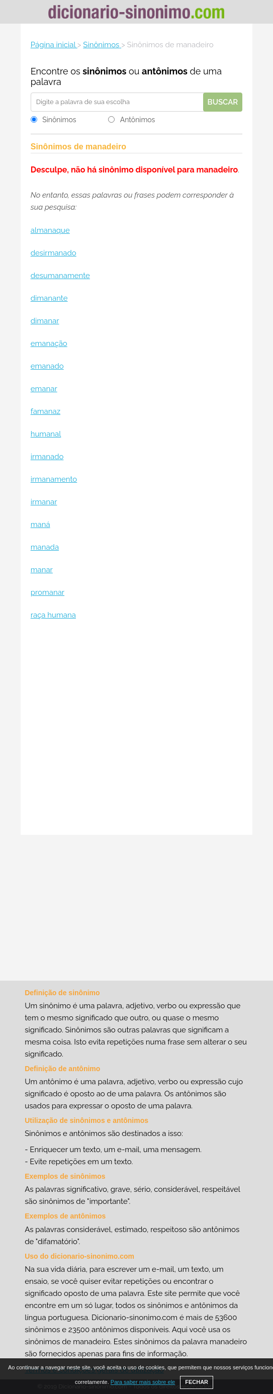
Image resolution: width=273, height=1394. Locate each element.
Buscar (223, 102)
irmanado (47, 456)
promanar (47, 592)
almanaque (50, 230)
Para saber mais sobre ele (143, 1382)
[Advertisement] (137, 729)
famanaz (45, 411)
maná (40, 524)
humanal (46, 434)
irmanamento (54, 479)
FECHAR (196, 1382)
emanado (47, 366)
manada (45, 547)
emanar (44, 388)
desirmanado (53, 252)
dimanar (45, 320)
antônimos (165, 71)
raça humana (53, 615)
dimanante (49, 298)
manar (42, 569)
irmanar (44, 501)
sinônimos (104, 71)
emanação (49, 343)
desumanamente (60, 275)
